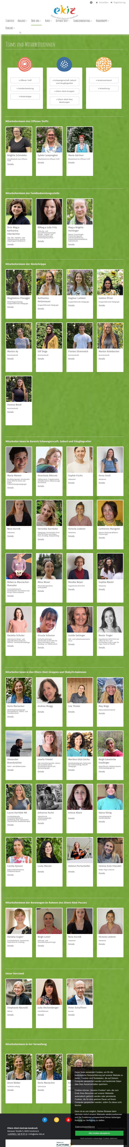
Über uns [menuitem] (36, 21)
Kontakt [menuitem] (11, 28)
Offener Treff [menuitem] (63, 21)
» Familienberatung (25, 88)
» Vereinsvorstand (104, 80)
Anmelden (102, 2)
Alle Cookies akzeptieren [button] (99, 1133)
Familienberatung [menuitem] (83, 21)
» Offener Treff (25, 80)
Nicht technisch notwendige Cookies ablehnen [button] (98, 1138)
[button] (20, 32)
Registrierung (117, 2)
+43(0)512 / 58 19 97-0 (17, 1134)
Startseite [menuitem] (10, 21)
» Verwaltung (104, 88)
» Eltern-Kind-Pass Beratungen (64, 100)
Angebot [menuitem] (23, 21)
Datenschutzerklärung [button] (85, 1127)
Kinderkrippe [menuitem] (103, 21)
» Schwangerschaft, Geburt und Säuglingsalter (64, 81)
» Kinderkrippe (25, 96)
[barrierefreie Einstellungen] (91, 2)
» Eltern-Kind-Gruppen (64, 91)
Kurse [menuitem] (48, 21)
